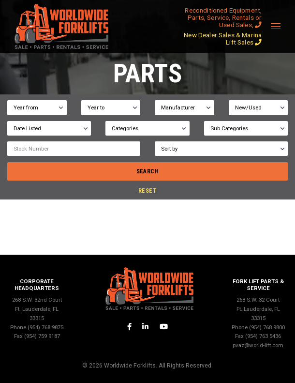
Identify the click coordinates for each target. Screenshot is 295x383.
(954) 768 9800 (267, 327)
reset (147, 190)
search (147, 171)
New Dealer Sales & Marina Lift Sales (223, 38)
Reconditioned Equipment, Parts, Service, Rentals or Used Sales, (223, 17)
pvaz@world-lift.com (258, 345)
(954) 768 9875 (45, 327)
